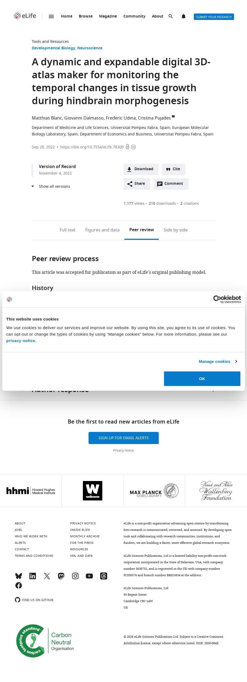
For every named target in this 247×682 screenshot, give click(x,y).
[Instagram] (75, 578)
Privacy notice (123, 450)
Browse (86, 16)
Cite (176, 169)
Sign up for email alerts (124, 438)
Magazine (108, 16)
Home (66, 16)
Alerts (184, 16)
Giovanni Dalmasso (84, 118)
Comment (175, 185)
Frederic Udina (121, 118)
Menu (51, 16)
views (134, 203)
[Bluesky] (18, 578)
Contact (22, 549)
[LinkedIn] (32, 578)
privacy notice (20, 340)
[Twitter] (47, 578)
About (157, 16)
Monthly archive (85, 536)
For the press (82, 543)
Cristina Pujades (154, 118)
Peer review (141, 230)
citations (189, 203)
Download (143, 169)
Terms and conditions (34, 556)
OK (202, 378)
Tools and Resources (50, 42)
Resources (79, 549)
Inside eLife (80, 530)
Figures (102, 230)
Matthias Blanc (47, 118)
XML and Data (81, 556)
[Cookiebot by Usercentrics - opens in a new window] (217, 299)
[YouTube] (89, 578)
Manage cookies (214, 361)
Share (139, 184)
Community (134, 16)
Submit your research (214, 17)
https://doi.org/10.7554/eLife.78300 (92, 147)
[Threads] (103, 578)
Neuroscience (89, 48)
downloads (162, 203)
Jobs (18, 530)
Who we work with (31, 536)
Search (171, 16)
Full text (68, 230)
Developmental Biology (53, 48)
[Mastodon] (61, 578)
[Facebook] (18, 588)
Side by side (176, 230)
